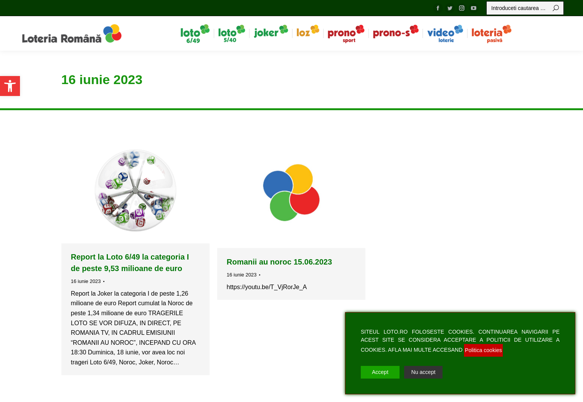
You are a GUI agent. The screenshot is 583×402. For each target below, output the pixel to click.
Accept (380, 372)
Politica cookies (483, 350)
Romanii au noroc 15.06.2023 (279, 262)
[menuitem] (195, 33)
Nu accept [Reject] (423, 372)
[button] (10, 86)
